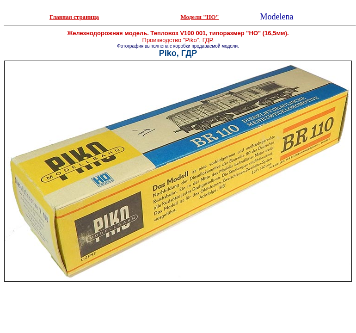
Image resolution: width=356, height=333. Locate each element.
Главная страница (74, 16)
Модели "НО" (200, 16)
